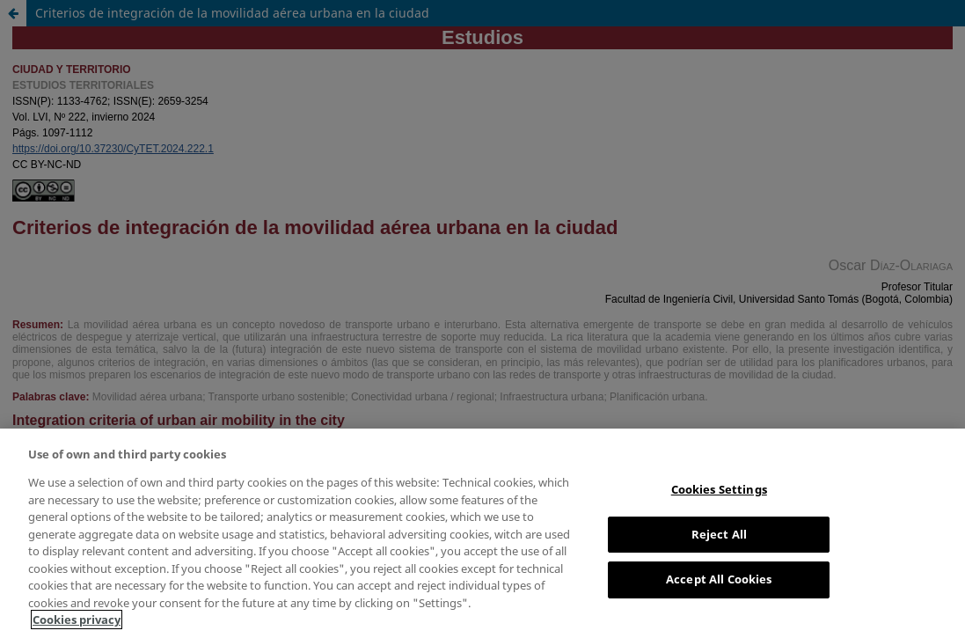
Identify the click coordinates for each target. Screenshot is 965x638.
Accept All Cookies (718, 579)
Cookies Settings (719, 489)
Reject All (719, 534)
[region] (482, 533)
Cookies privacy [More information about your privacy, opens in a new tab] (77, 619)
